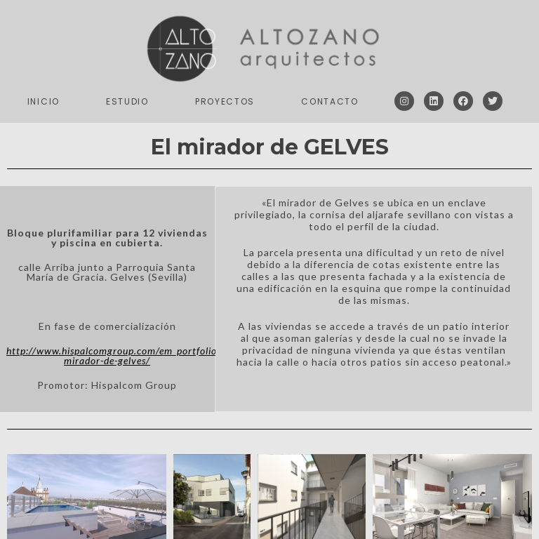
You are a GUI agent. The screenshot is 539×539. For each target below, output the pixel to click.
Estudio (127, 101)
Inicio (43, 101)
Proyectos (225, 101)
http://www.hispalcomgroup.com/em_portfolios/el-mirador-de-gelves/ (121, 355)
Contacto (330, 101)
